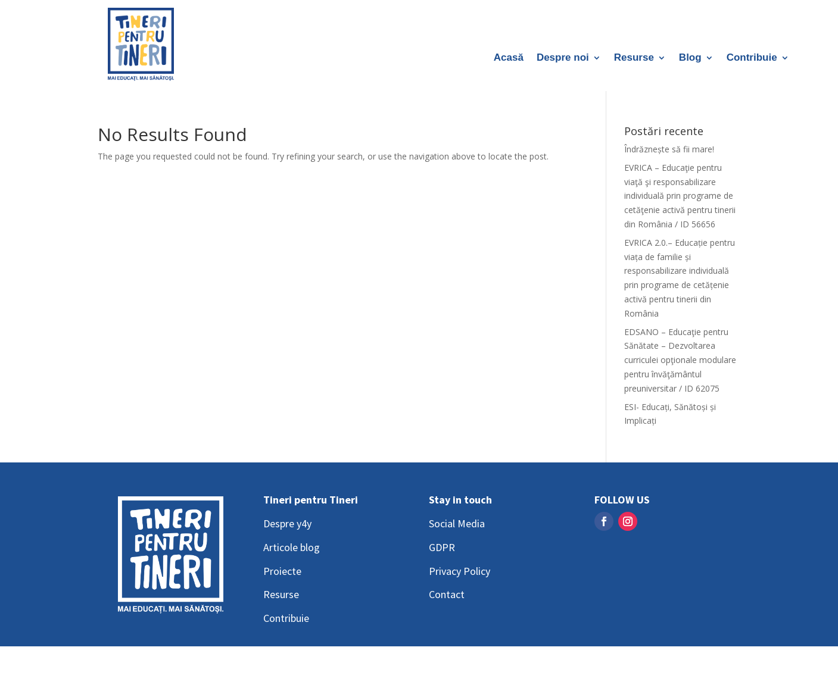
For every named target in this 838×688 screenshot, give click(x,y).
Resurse (634, 58)
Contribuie (752, 58)
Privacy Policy (459, 571)
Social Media (457, 523)
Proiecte (282, 571)
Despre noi (563, 58)
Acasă (509, 58)
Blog (690, 58)
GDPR (442, 547)
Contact (447, 594)
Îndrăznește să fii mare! (669, 149)
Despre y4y (287, 523)
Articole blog (291, 547)
